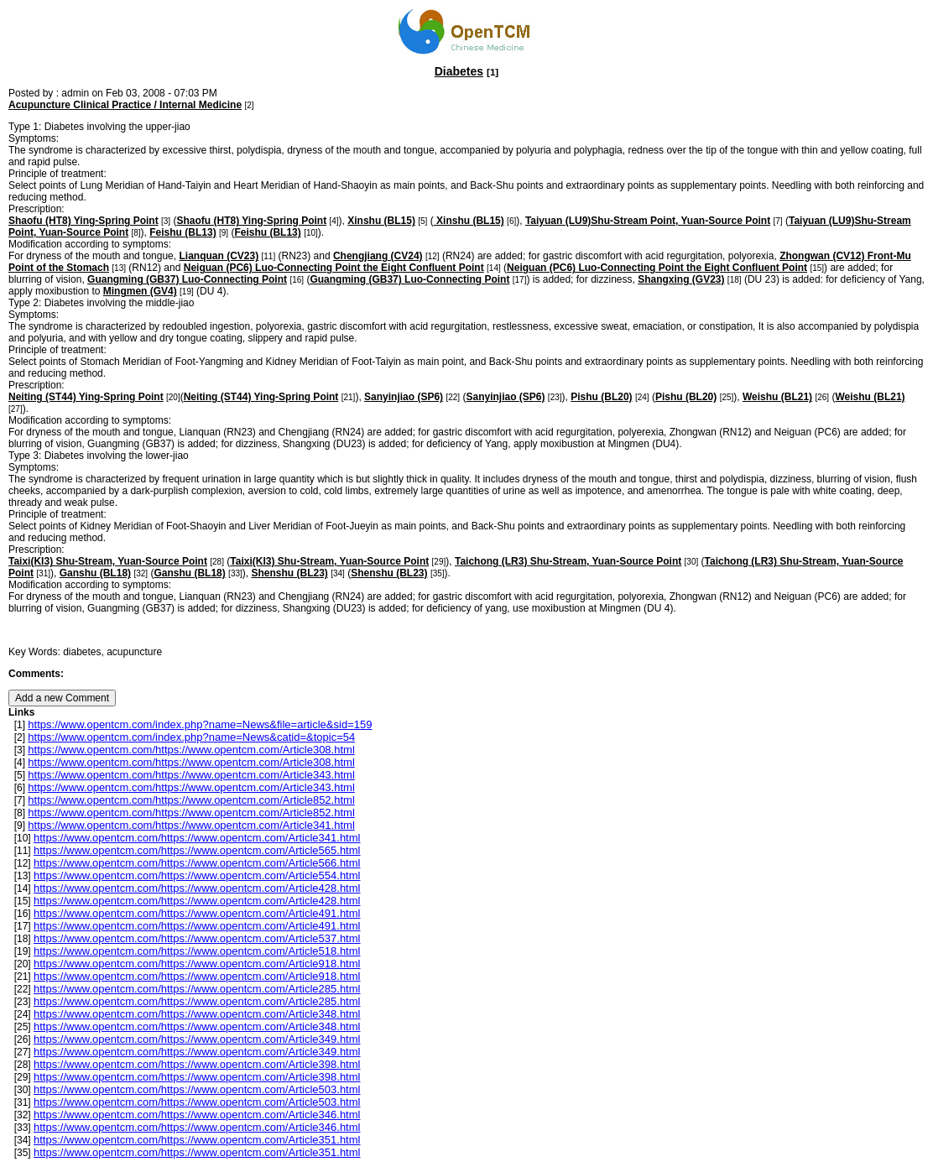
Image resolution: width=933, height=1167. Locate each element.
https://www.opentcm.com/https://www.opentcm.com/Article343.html (191, 774)
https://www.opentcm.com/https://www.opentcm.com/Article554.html (197, 875)
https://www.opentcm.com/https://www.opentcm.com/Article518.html (197, 951)
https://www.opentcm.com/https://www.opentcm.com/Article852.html (191, 800)
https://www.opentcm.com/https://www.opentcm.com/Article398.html (197, 1064)
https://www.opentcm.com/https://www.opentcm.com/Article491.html (197, 913)
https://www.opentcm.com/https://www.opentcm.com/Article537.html (197, 938)
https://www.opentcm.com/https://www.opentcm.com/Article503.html (197, 1089)
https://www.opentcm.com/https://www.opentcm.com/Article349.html (197, 1039)
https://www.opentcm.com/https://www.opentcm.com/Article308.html (191, 749)
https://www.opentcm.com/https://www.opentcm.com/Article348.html (197, 1014)
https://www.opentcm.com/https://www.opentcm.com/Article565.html (197, 850)
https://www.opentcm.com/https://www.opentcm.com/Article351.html (197, 1139)
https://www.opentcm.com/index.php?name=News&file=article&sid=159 (200, 724)
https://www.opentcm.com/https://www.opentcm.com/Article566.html (197, 863)
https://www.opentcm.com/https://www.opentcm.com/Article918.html (197, 963)
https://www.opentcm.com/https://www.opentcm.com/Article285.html (197, 988)
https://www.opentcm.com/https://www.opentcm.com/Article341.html (191, 825)
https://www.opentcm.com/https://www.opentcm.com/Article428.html (197, 888)
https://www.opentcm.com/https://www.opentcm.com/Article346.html (197, 1114)
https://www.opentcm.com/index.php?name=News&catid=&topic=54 (191, 737)
